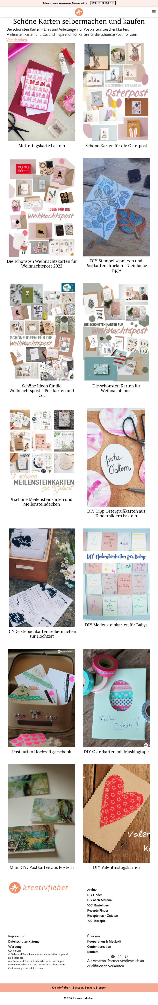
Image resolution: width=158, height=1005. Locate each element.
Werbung (15, 947)
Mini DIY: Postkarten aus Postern (42, 867)
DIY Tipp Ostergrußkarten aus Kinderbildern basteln (116, 513)
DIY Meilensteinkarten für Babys (116, 625)
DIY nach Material (100, 900)
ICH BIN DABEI (103, 3)
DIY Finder (94, 895)
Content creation (99, 947)
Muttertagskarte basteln (42, 145)
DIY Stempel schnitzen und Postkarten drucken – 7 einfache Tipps (116, 265)
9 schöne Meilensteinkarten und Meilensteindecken (41, 501)
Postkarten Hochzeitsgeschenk (41, 752)
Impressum (16, 936)
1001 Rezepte (96, 921)
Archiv (91, 890)
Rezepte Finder (97, 910)
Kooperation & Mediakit (104, 941)
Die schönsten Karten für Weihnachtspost (116, 388)
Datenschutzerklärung (24, 941)
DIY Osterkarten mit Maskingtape (116, 752)
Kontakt (92, 952)
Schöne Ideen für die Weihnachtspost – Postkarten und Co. (41, 390)
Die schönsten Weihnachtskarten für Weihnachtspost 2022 (42, 263)
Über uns (93, 936)
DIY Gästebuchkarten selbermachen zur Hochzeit (41, 633)
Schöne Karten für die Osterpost (116, 145)
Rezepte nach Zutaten (102, 916)
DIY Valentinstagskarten (116, 867)
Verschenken (16, 40)
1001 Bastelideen (98, 905)
